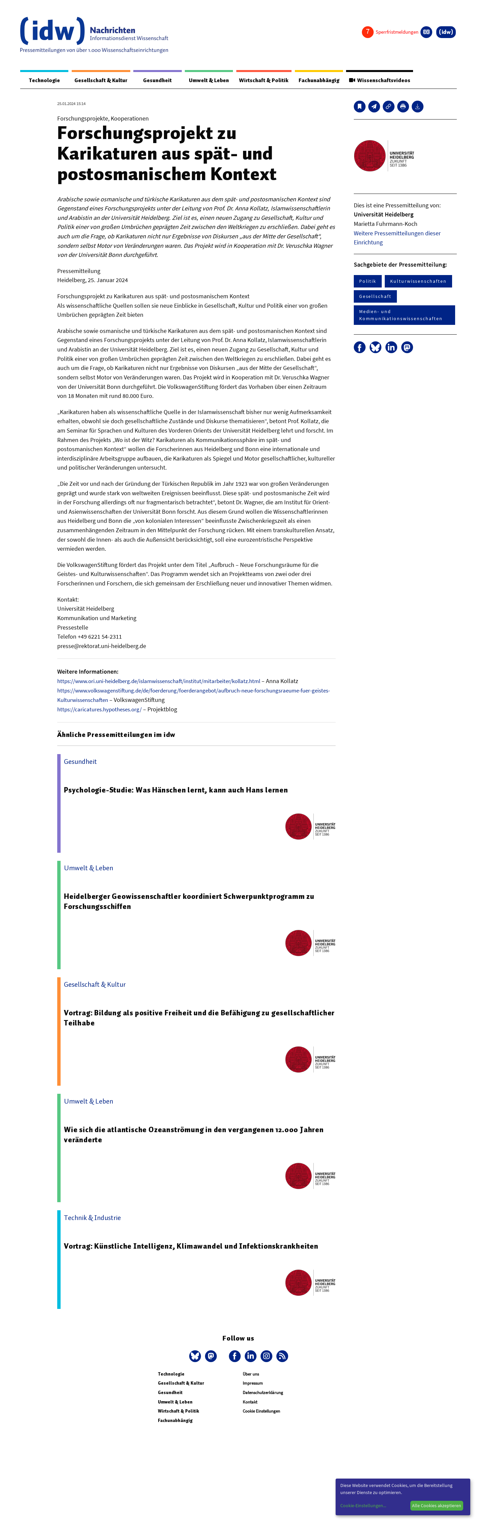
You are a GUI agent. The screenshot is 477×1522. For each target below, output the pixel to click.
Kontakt (250, 1402)
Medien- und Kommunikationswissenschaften (401, 315)
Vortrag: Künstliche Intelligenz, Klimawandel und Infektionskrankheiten (194, 1246)
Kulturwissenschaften (418, 281)
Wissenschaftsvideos (383, 80)
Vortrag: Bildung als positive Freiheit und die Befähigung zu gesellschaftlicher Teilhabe (171, 1017)
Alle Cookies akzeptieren (436, 1505)
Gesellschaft (375, 297)
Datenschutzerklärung (263, 1392)
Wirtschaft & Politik (258, 80)
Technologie (41, 80)
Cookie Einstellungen (261, 1411)
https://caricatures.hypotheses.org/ (102, 709)
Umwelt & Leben (200, 80)
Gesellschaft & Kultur (97, 80)
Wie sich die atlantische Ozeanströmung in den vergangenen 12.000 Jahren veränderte (198, 1134)
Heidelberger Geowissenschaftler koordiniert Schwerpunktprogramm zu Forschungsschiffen (193, 901)
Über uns (251, 1374)
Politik (367, 281)
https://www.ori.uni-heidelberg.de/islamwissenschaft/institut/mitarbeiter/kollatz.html (166, 681)
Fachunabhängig (318, 80)
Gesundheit (151, 80)
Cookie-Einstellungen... (363, 1505)
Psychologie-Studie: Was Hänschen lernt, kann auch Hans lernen (180, 790)
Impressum (253, 1383)
